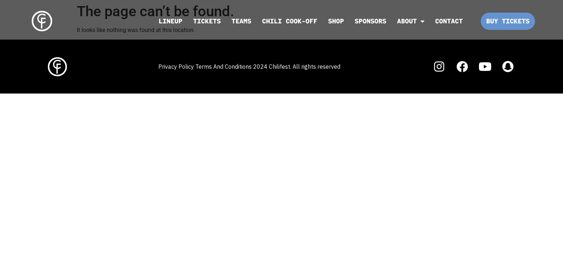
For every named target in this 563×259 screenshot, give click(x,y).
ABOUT (410, 21)
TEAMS (241, 21)
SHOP (336, 21)
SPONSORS (370, 21)
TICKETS (207, 21)
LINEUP (170, 21)
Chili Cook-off (289, 21)
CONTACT (449, 21)
